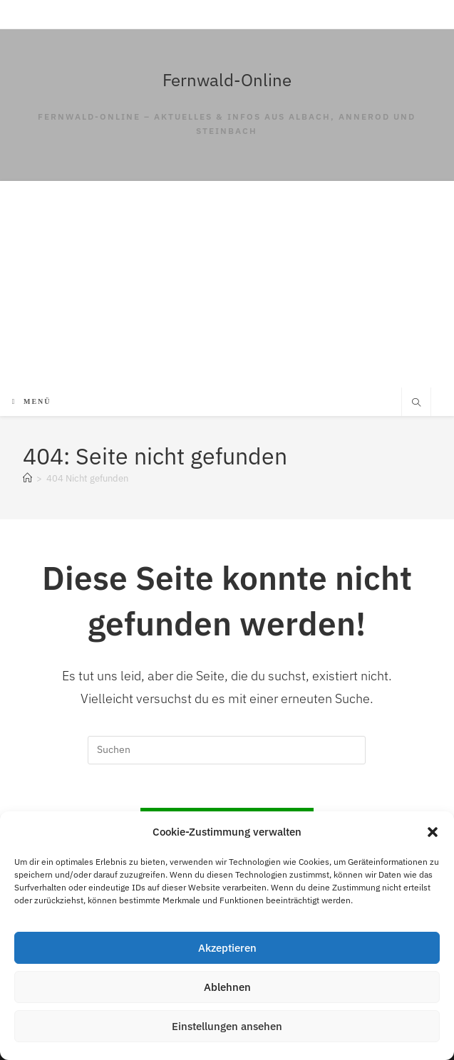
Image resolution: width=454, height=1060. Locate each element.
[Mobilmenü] (31, 401)
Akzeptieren (227, 948)
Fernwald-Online (227, 79)
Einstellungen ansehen (227, 1026)
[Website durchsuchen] (416, 403)
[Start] (27, 478)
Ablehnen (227, 987)
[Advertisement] (227, 280)
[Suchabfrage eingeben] (227, 750)
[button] (432, 832)
